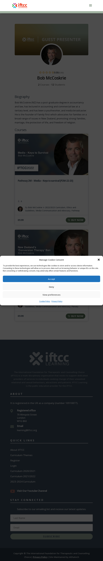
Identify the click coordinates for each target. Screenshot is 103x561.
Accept (51, 282)
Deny (51, 289)
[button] (98, 262)
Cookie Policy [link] (44, 304)
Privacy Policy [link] (57, 304)
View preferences (51, 297)
